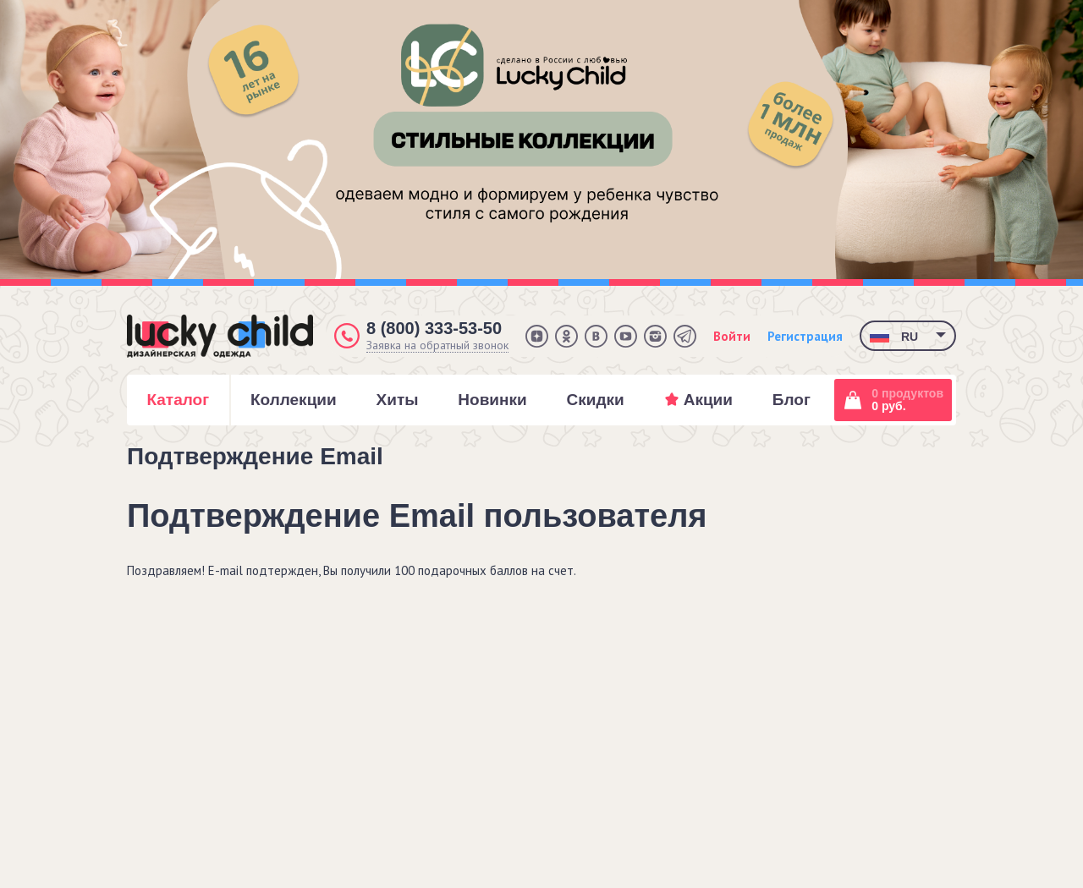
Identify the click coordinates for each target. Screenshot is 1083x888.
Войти (731, 336)
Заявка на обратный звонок (437, 345)
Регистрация (805, 336)
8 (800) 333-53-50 (434, 328)
